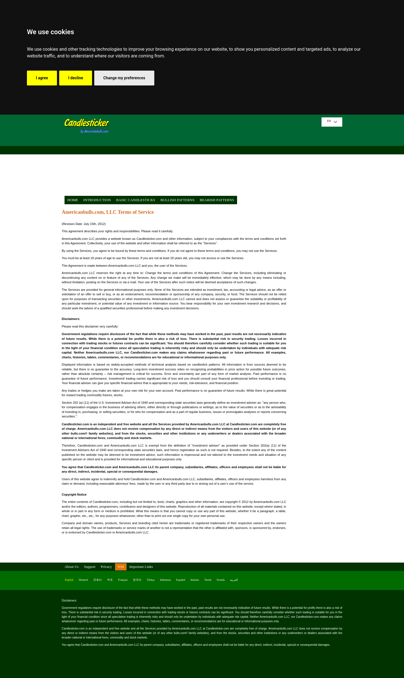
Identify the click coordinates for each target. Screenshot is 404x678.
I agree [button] (42, 78)
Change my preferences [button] (124, 78)
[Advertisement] (217, 156)
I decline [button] (75, 78)
